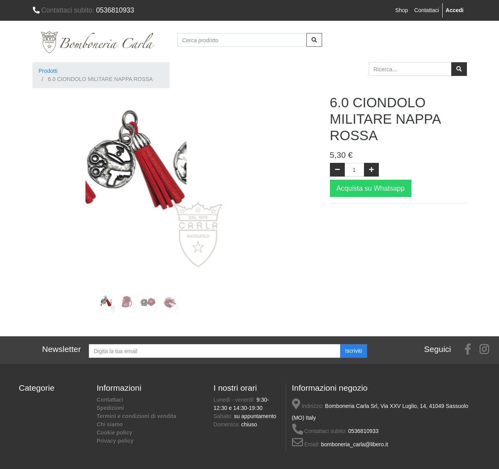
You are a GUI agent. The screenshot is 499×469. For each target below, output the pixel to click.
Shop (401, 10)
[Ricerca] (459, 69)
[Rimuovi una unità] (337, 170)
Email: (306, 444)
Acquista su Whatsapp (371, 188)
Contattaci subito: (319, 431)
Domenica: (227, 424)
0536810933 (83, 10)
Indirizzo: (308, 406)
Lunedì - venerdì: (235, 400)
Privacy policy (115, 441)
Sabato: (224, 416)
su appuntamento (255, 416)
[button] (48, 172)
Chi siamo (110, 424)
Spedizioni (110, 408)
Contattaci (426, 10)
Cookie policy (114, 432)
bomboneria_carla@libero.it (354, 444)
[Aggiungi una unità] (371, 170)
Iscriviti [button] (353, 351)
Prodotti (48, 71)
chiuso (249, 424)
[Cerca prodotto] (242, 40)
